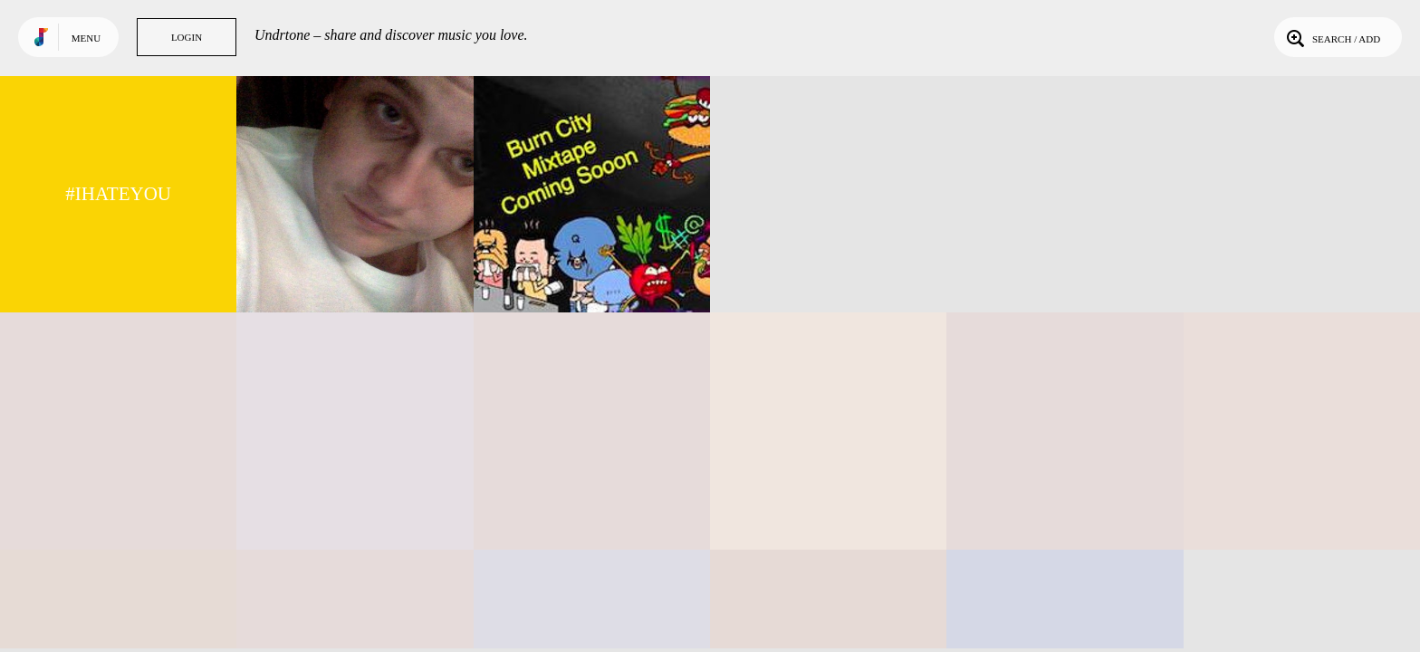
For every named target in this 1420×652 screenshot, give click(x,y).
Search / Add (1331, 37)
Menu (86, 38)
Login (186, 37)
